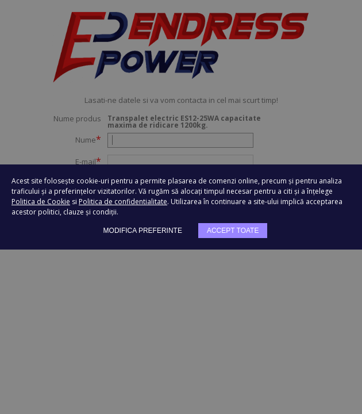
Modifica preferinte (142, 231)
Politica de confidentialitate (123, 201)
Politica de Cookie (40, 201)
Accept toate (233, 231)
